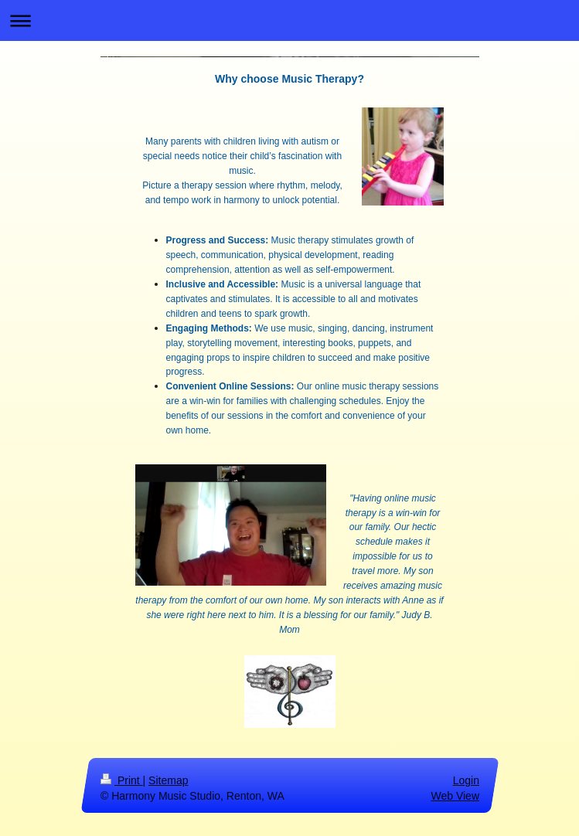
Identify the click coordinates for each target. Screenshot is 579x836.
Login (465, 780)
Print (121, 780)
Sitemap (168, 780)
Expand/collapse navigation (289, 20)
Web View (455, 795)
